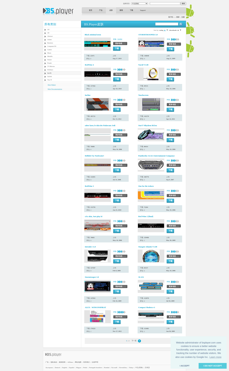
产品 (100, 10)
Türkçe (131, 367)
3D (48, 33)
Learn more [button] (215, 357)
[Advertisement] (62, 109)
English (64, 367)
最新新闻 (62, 362)
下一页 (134, 341)
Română (107, 367)
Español (71, 367)
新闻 (121, 10)
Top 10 (49, 80)
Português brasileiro (95, 367)
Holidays (50, 70)
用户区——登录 (173, 17)
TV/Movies (51, 66)
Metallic (50, 56)
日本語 (147, 367)
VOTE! (119, 39)
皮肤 (111, 10)
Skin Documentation (55, 89)
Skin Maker (52, 85)
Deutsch (57, 367)
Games (49, 49)
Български (49, 367)
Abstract (50, 36)
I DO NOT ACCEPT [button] (212, 366)
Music (49, 53)
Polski (85, 367)
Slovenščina (123, 367)
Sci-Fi (49, 73)
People (49, 63)
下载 (131, 10)
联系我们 (86, 362)
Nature (49, 59)
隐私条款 (54, 362)
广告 (47, 362)
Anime (49, 39)
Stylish (49, 76)
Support (143, 10)
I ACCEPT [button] (185, 366)
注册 (183, 17)
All (48, 29)
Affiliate (70, 362)
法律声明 (95, 362)
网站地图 (78, 362)
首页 (90, 10)
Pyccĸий (114, 367)
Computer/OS (51, 46)
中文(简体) (139, 367)
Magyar (78, 367)
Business (50, 43)
